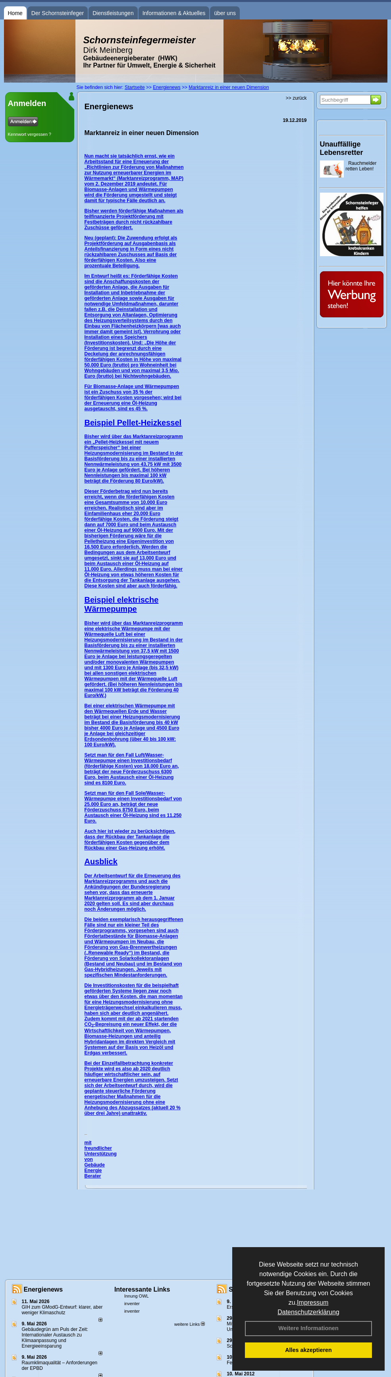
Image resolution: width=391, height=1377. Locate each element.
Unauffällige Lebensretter (341, 148)
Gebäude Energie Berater (95, 1170)
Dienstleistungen (113, 13)
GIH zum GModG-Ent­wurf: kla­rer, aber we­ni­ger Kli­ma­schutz (62, 1309)
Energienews (43, 1289)
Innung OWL (136, 1296)
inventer (132, 1303)
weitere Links (189, 1324)
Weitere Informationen (308, 1328)
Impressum (312, 1302)
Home (15, 13)
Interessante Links (142, 1289)
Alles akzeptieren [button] (308, 1350)
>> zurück (296, 98)
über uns (224, 13)
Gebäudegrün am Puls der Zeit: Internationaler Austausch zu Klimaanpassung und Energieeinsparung (55, 1338)
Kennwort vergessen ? (29, 134)
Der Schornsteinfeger (57, 13)
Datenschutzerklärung (308, 1312)
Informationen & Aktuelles (174, 13)
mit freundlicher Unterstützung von (101, 1151)
